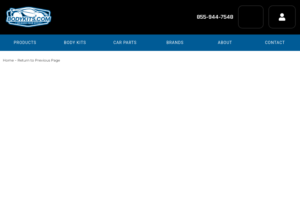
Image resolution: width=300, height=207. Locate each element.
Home (8, 60)
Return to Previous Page (38, 60)
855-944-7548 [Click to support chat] (211, 17)
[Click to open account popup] (282, 16)
